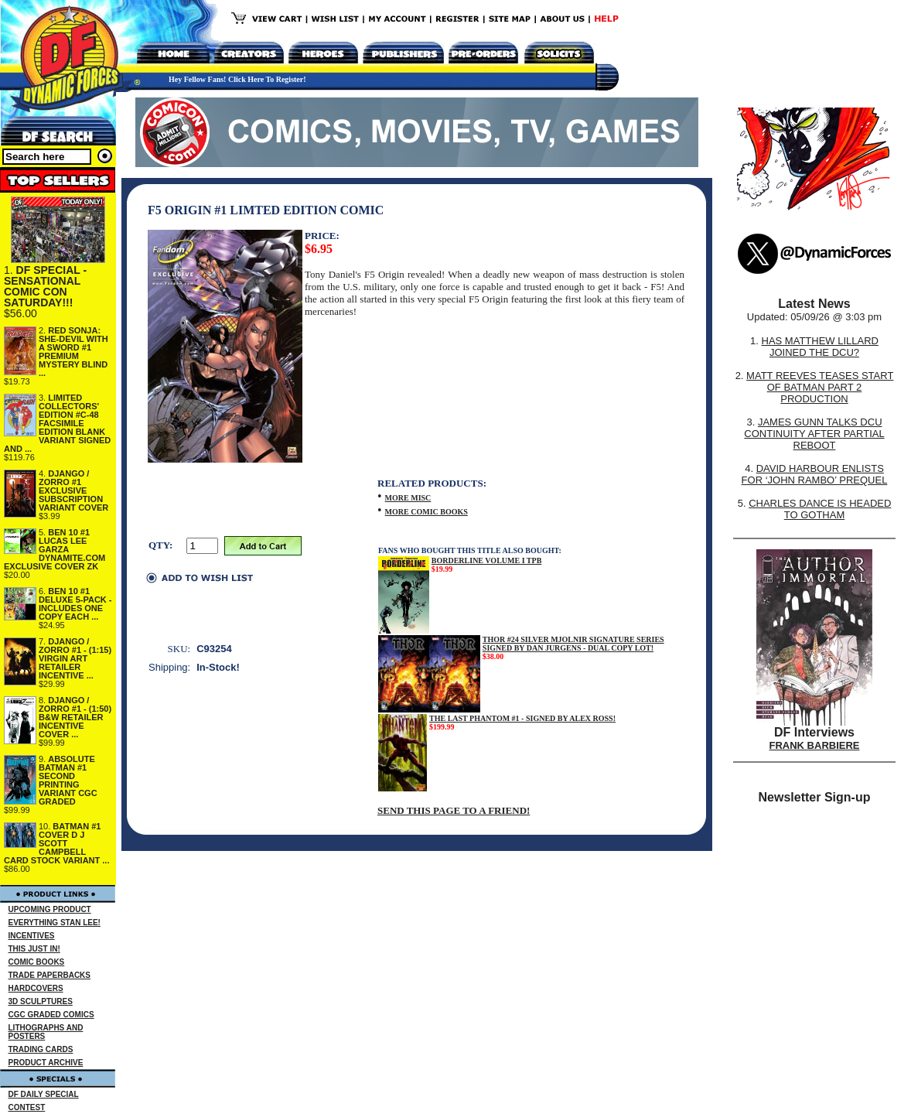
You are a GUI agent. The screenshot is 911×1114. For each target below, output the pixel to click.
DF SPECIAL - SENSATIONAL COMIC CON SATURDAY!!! (45, 286)
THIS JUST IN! (34, 949)
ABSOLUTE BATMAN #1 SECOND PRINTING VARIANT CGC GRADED (68, 780)
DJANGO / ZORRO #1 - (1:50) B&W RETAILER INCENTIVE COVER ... (75, 717)
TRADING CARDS (41, 1049)
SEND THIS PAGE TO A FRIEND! (453, 810)
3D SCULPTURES (41, 1001)
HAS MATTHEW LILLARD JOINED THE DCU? (820, 346)
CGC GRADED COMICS (51, 1014)
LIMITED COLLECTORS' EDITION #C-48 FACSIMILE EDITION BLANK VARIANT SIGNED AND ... (57, 423)
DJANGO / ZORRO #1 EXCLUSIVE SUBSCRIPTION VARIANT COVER (73, 490)
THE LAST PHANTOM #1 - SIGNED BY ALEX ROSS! (522, 718)
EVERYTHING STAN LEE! (55, 922)
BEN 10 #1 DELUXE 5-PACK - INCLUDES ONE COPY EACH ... (75, 603)
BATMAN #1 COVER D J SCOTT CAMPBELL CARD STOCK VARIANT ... (57, 843)
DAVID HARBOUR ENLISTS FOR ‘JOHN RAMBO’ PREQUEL (815, 474)
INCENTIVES (32, 935)
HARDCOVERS (36, 988)
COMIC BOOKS (37, 962)
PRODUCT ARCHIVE (46, 1062)
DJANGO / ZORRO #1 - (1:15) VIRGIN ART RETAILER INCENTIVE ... (75, 658)
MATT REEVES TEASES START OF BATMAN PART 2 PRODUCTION (819, 387)
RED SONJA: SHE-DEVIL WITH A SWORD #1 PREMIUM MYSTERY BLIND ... (73, 352)
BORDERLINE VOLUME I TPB (487, 560)
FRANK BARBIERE (814, 745)
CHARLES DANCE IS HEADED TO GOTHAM (820, 509)
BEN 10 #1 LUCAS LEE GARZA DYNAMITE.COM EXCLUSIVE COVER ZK (54, 549)
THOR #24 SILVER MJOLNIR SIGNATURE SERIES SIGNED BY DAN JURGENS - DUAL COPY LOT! (573, 643)
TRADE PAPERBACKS (50, 975)
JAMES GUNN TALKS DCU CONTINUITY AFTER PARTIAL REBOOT (814, 433)
